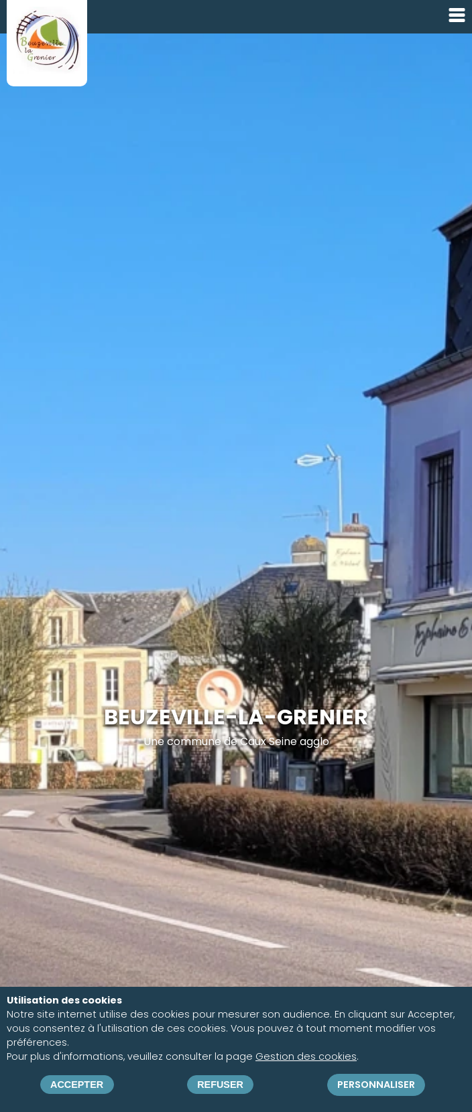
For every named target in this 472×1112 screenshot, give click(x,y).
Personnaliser (376, 1084)
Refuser (220, 1084)
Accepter (76, 1084)
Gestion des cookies (306, 1056)
